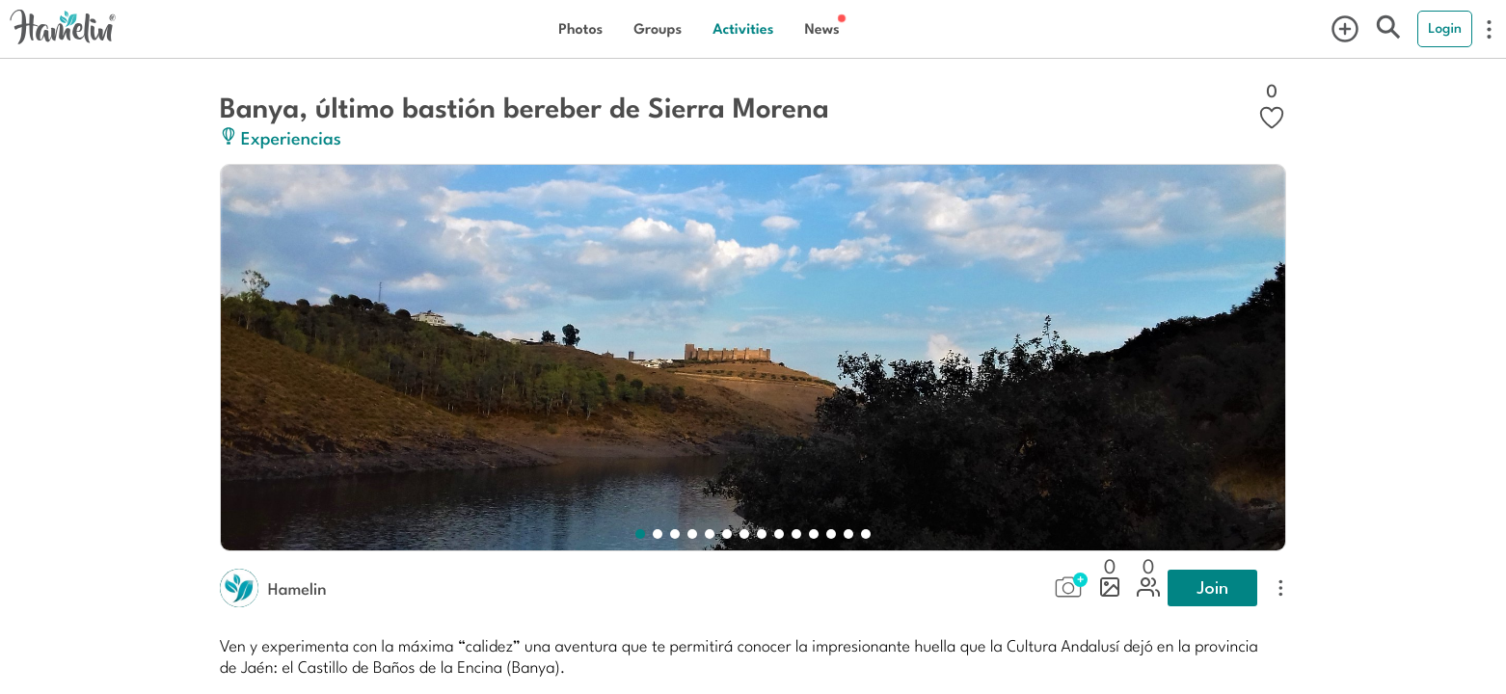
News (821, 28)
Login (1445, 28)
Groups (657, 28)
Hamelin (297, 588)
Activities (743, 28)
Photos (580, 28)
